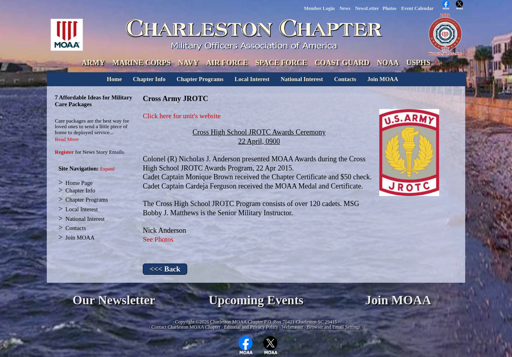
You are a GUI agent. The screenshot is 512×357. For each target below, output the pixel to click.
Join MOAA (382, 79)
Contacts (345, 79)
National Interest (301, 79)
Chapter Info (149, 79)
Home (114, 79)
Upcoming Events (255, 300)
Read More (67, 139)
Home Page (79, 183)
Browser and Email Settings (333, 327)
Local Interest (251, 79)
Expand (107, 169)
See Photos (158, 239)
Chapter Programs (200, 79)
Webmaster (292, 327)
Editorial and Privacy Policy (251, 327)
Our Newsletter (113, 300)
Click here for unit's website (182, 116)
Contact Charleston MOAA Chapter (186, 327)
